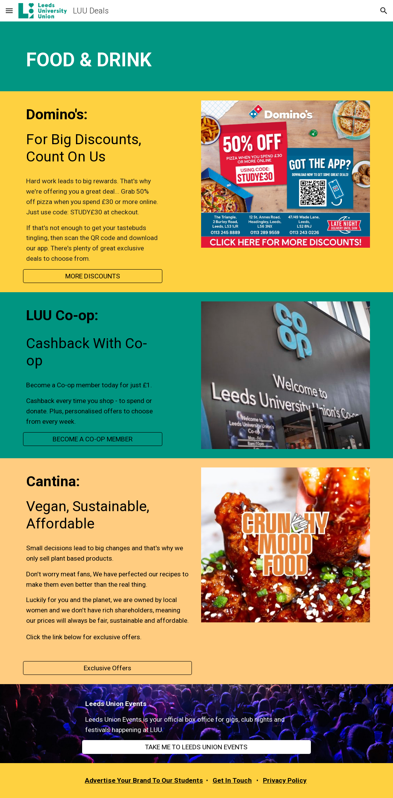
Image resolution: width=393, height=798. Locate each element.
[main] (196, 56)
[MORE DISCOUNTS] (92, 276)
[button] (9, 10)
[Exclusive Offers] (107, 668)
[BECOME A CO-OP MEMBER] (92, 439)
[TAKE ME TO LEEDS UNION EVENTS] (196, 747)
